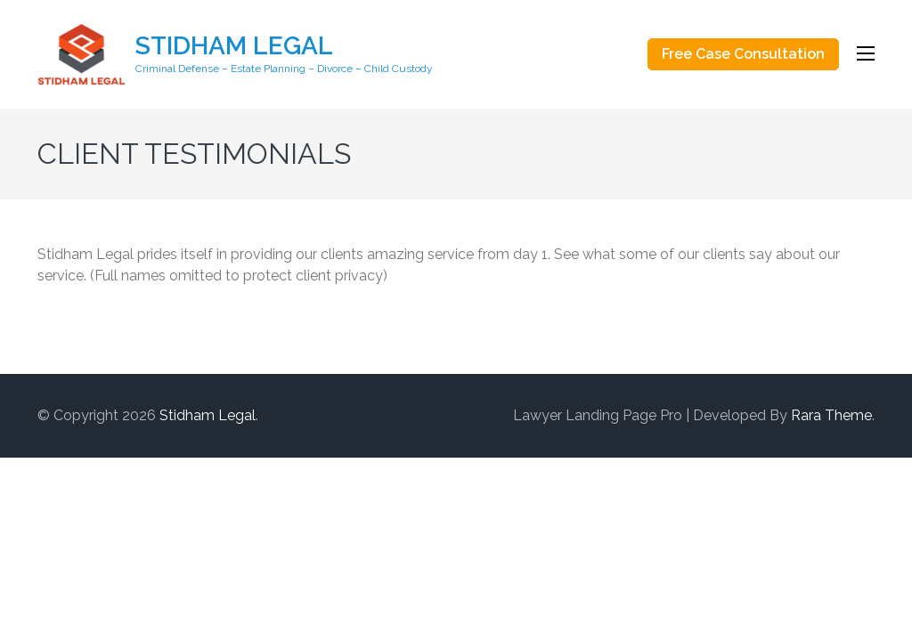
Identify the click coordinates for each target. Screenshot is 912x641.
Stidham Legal (234, 46)
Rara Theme (831, 415)
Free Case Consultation (743, 53)
